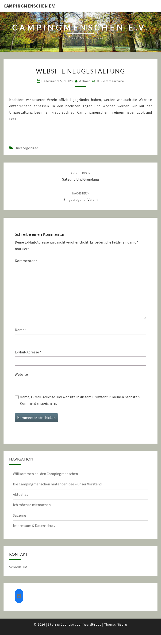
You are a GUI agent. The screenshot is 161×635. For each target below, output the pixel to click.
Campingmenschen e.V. (29, 6)
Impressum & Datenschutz (34, 525)
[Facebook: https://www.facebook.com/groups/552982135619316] (19, 596)
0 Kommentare (110, 81)
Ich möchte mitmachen (32, 504)
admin (85, 81)
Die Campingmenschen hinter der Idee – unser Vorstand (57, 484)
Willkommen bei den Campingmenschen (45, 473)
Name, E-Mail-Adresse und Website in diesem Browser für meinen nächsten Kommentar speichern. (80, 400)
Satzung (19, 515)
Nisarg (122, 624)
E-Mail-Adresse (28, 352)
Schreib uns (18, 567)
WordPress (92, 624)
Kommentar (26, 260)
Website (21, 374)
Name (21, 329)
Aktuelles (20, 494)
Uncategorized (26, 148)
